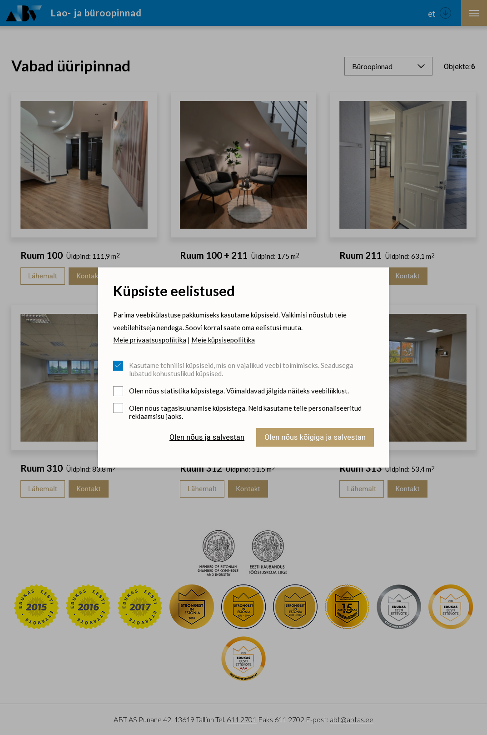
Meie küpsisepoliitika (223, 340)
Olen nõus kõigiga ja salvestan (315, 437)
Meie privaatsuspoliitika (149, 340)
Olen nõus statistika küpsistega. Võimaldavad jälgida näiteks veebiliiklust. (239, 391)
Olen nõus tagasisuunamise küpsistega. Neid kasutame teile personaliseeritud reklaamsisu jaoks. (245, 412)
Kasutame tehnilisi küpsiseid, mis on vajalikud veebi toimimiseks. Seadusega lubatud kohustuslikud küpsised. (241, 369)
